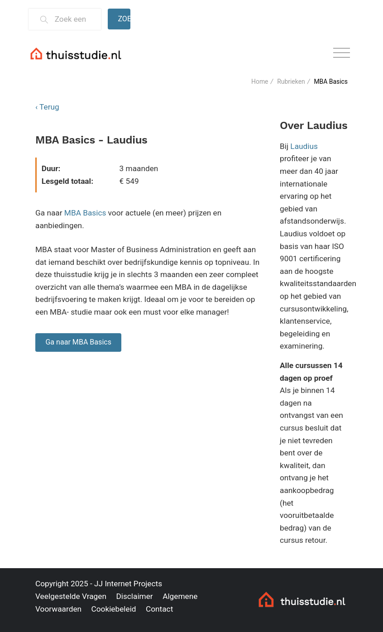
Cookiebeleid (113, 608)
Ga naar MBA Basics (78, 342)
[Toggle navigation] (341, 53)
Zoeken (124, 18)
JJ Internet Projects (128, 583)
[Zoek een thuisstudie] (74, 19)
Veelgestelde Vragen (70, 596)
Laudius (304, 146)
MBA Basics (85, 212)
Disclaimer (134, 596)
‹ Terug (47, 106)
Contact (159, 608)
